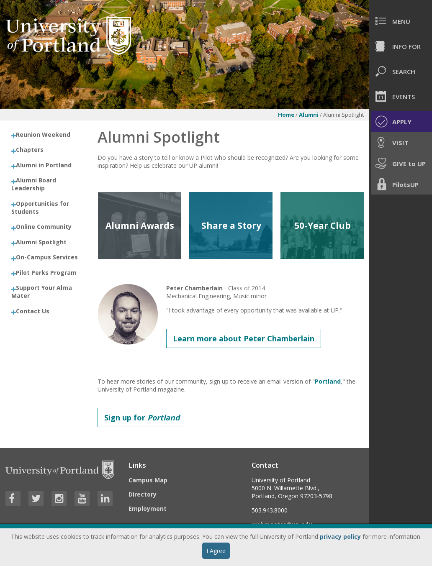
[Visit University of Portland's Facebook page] (13, 498)
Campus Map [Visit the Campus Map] (148, 480)
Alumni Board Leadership (33, 184)
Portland (328, 381)
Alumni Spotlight (41, 242)
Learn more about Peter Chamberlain (243, 338)
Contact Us (32, 311)
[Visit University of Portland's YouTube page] (82, 498)
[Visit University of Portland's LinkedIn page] (105, 498)
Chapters (30, 150)
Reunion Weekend (43, 134)
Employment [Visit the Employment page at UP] (148, 508)
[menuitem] (400, 20)
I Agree (216, 551)
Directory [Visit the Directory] (143, 494)
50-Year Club (322, 225)
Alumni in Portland (44, 165)
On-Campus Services (47, 257)
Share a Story (231, 225)
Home (286, 114)
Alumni (309, 114)
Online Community (44, 226)
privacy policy (340, 536)
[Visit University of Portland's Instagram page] (59, 498)
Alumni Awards (139, 225)
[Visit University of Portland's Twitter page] (36, 498)
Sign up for (142, 417)
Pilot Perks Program (46, 273)
